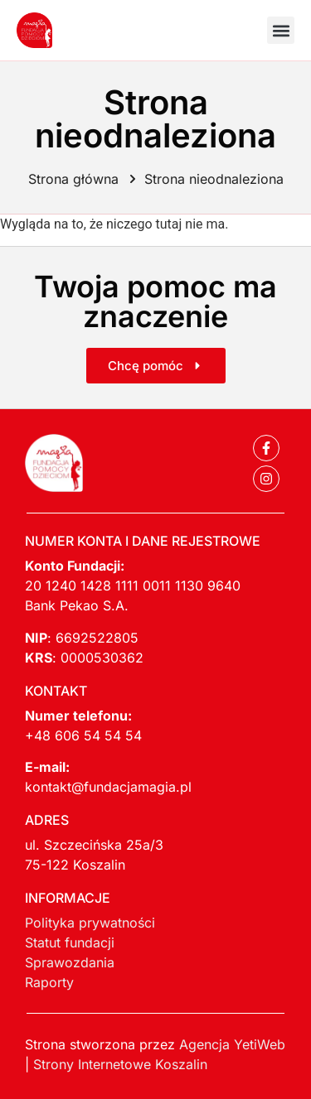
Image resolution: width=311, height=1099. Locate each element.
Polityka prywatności (90, 922)
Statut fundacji (69, 942)
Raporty (49, 982)
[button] (280, 30)
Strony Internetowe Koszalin (120, 1064)
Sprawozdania (69, 962)
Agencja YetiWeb (232, 1044)
